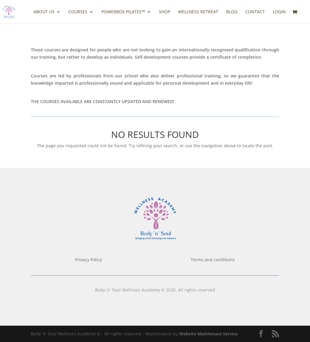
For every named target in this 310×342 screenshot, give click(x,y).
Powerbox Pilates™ (123, 12)
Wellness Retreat (198, 12)
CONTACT (255, 12)
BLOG (231, 12)
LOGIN (279, 12)
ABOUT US (44, 12)
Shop (164, 12)
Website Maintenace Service (208, 334)
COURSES (77, 12)
